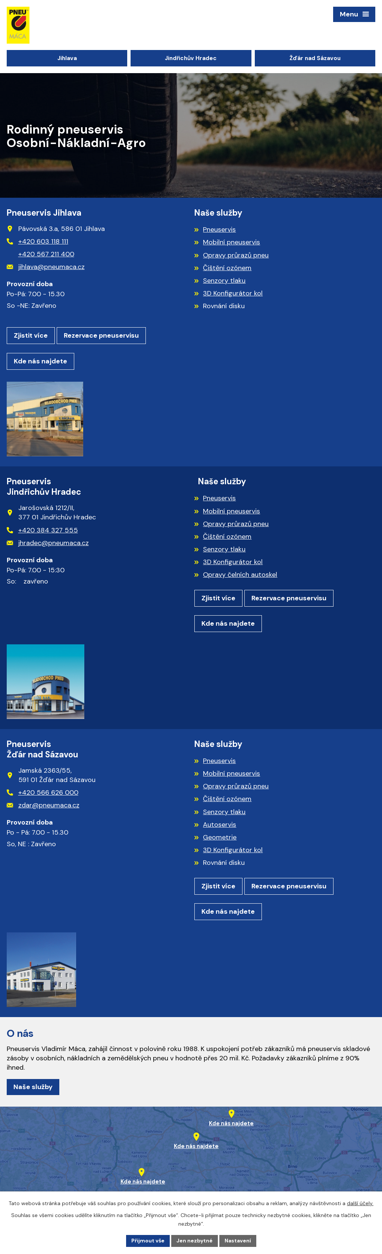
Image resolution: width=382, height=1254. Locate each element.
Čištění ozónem (227, 267)
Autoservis (219, 824)
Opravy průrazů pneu (236, 255)
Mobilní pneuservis (231, 242)
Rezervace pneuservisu (101, 335)
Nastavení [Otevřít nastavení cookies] (238, 1240)
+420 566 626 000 (42, 792)
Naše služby (33, 1086)
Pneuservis (219, 229)
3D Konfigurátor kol (233, 293)
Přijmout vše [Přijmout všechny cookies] (148, 1240)
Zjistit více (31, 335)
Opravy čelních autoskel (240, 574)
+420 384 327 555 (42, 530)
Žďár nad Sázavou (315, 58)
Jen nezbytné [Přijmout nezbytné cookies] (194, 1240)
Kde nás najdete (40, 361)
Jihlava (67, 58)
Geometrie (220, 837)
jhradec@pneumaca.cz (48, 542)
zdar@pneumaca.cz (43, 805)
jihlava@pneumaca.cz (46, 266)
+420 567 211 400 (46, 254)
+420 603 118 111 (37, 241)
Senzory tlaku (224, 280)
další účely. (360, 1203)
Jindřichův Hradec (191, 58)
